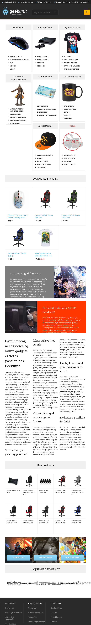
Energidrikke (42, 112)
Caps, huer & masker (72, 66)
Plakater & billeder (18, 117)
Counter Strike (70, 109)
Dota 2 (66, 112)
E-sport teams (45, 126)
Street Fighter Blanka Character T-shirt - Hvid (43, 254)
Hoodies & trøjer (71, 60)
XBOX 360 (40, 63)
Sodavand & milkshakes (46, 109)
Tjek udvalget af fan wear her (36, 299)
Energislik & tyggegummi (47, 115)
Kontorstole (69, 158)
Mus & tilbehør (16, 57)
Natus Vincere (43, 161)
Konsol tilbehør (45, 27)
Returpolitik (32, 617)
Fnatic (39, 158)
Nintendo (68, 118)
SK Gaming (41, 167)
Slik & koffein (45, 76)
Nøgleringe (15, 123)
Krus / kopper (15, 114)
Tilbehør (67, 161)
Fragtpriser (32, 608)
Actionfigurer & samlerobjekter (16, 110)
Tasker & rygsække (71, 69)
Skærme (13, 66)
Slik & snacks (42, 106)
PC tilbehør (18, 27)
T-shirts (67, 57)
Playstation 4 (42, 60)
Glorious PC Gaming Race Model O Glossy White (18, 216)
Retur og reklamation (13, 612)
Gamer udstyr (69, 155)
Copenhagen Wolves (45, 155)
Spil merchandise (72, 76)
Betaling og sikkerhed (36, 622)
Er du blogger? (56, 617)
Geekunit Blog (56, 608)
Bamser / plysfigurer (18, 120)
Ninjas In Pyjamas (44, 164)
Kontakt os (9, 608)
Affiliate (54, 612)
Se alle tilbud (69, 164)
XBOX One (41, 66)
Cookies (54, 622)
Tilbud (72, 126)
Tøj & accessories (72, 27)
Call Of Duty (69, 106)
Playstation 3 (42, 57)
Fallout (67, 115)
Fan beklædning (70, 63)
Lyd (11, 63)
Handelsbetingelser (36, 612)
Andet (12, 69)
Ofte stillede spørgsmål (10, 618)
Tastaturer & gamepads (19, 60)
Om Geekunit (10, 624)
